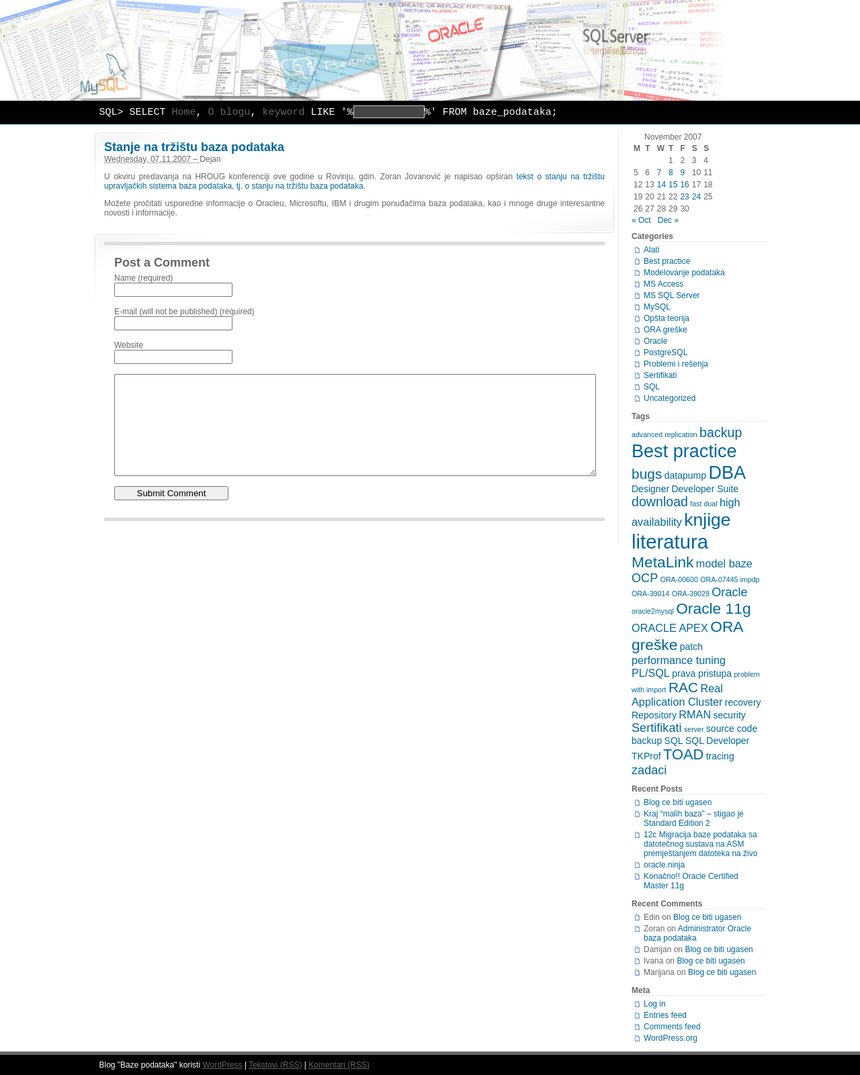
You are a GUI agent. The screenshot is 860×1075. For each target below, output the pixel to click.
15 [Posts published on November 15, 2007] (673, 184)
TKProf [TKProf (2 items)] (646, 756)
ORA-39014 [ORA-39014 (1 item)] (650, 594)
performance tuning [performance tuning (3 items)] (679, 660)
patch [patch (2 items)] (691, 646)
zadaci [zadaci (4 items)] (649, 770)
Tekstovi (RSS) (275, 1065)
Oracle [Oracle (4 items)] (729, 592)
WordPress (222, 1065)
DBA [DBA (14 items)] (727, 472)
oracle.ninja (664, 865)
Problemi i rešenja (676, 364)
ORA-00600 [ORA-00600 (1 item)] (679, 579)
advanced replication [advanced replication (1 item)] (664, 434)
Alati (651, 249)
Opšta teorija (666, 318)
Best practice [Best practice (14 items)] (684, 450)
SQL (652, 386)
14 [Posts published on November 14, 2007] (661, 184)
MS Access (663, 284)
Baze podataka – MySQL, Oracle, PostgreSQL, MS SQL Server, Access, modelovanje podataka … (430, 50)
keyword (284, 112)
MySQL (657, 307)
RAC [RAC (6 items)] (683, 687)
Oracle (655, 341)
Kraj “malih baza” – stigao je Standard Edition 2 (694, 818)
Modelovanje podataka (684, 272)
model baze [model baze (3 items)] (724, 563)
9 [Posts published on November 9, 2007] (682, 172)
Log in (655, 1004)
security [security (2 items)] (730, 715)
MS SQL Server (672, 295)
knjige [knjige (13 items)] (707, 520)
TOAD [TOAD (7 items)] (683, 754)
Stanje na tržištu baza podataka (194, 147)
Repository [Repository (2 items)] (654, 715)
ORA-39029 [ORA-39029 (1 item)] (691, 594)
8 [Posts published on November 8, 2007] (671, 172)
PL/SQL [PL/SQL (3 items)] (651, 673)
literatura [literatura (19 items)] (670, 541)
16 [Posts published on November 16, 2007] (684, 184)
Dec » (668, 220)
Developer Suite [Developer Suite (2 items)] (704, 488)
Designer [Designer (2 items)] (650, 488)
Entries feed (665, 1015)
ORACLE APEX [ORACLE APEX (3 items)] (670, 628)
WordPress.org (670, 1038)
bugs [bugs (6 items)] (647, 473)
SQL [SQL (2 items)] (673, 740)
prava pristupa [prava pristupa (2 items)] (702, 673)
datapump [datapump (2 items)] (685, 475)
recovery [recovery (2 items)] (743, 702)
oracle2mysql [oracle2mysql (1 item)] (653, 611)
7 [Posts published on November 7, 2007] (659, 172)
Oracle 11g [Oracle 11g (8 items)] (713, 608)
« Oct (641, 220)
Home (184, 112)
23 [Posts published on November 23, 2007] (684, 196)
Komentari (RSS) (339, 1065)
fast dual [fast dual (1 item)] (703, 504)
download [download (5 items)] (660, 501)
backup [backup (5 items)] (720, 432)
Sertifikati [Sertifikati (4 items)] (657, 728)
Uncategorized (669, 398)
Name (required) (143, 278)
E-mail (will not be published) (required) (184, 311)
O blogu (229, 112)
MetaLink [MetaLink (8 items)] (663, 562)
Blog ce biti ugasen (678, 802)
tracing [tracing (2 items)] (720, 756)
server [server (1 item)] (694, 729)
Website (128, 345)
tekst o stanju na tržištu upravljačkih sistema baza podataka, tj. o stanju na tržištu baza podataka (354, 181)
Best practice (667, 261)
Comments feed (672, 1026)
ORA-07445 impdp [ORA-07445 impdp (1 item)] (729, 579)
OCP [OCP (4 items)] (645, 578)
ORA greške (665, 329)
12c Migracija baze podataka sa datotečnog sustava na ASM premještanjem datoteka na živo (700, 844)
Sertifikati (660, 375)
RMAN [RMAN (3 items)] (695, 714)
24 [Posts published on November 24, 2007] (696, 196)
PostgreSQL (665, 352)
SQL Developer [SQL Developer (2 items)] (717, 740)
